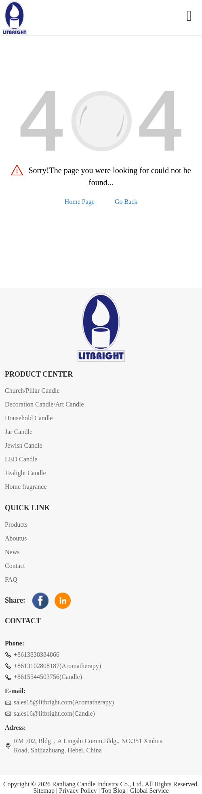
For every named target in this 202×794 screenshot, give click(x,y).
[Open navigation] (189, 18)
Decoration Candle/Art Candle (44, 404)
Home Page (80, 201)
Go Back (126, 201)
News (12, 552)
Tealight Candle (25, 472)
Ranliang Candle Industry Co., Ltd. (97, 784)
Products (16, 524)
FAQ (11, 579)
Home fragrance (26, 486)
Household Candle (29, 418)
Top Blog (113, 791)
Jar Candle (18, 431)
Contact (15, 565)
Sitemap (43, 791)
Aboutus (16, 538)
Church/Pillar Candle (32, 390)
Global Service (149, 791)
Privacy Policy (78, 791)
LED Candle (21, 459)
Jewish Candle (23, 445)
